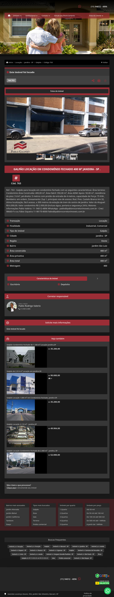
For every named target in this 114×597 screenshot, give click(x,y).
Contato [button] (45, 15)
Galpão (38, 62)
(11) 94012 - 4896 (99, 6)
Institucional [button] (31, 15)
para (16, 547)
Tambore (9, 520)
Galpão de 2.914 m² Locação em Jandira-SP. (24, 371)
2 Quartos (64, 513)
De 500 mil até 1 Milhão (96, 520)
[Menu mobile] (9, 16)
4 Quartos (64, 520)
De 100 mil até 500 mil (96, 517)
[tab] (14, 91)
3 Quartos (64, 517)
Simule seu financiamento (64, 15)
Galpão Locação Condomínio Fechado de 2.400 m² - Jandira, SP (32, 451)
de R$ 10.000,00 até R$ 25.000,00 (35, 558)
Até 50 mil (91, 509)
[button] (14, 125)
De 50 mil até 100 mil (95, 513)
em (61, 546)
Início (9, 62)
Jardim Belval (11, 513)
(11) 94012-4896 (24, 309)
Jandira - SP (28, 62)
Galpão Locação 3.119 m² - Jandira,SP (22, 424)
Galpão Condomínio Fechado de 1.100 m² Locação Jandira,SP (31, 345)
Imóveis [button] (16, 15)
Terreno (36, 520)
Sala (34, 517)
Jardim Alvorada (12, 509)
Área (35, 513)
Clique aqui (11, 488)
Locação (18, 62)
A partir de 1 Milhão (95, 524)
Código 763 (48, 62)
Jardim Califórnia (13, 517)
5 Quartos (64, 524)
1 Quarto (63, 509)
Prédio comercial (40, 524)
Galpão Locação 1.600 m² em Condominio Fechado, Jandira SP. (32, 398)
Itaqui (8, 524)
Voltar (104, 62)
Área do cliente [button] (95, 15)
